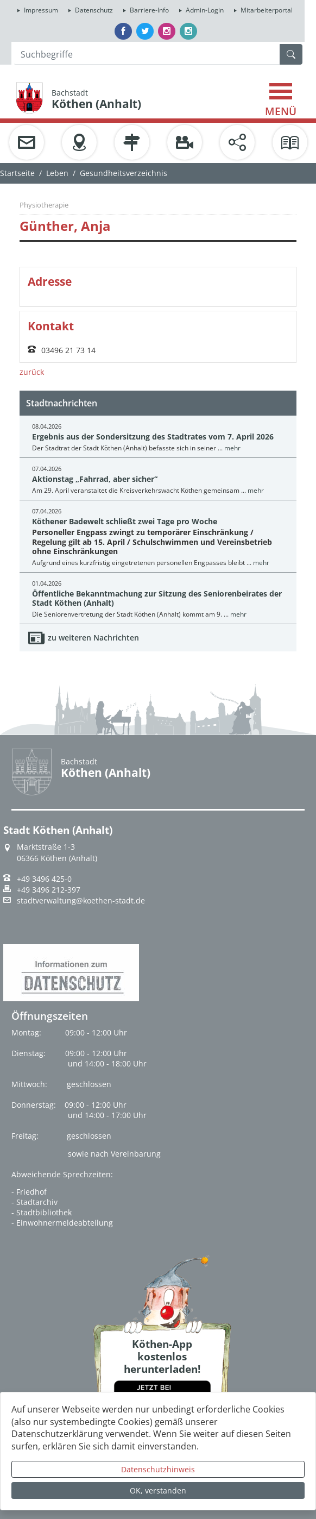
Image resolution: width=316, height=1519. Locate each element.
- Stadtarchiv (34, 1202)
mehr (232, 448)
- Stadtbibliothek (41, 1212)
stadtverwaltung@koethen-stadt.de (81, 901)
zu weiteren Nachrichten (93, 637)
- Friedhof (29, 1192)
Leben (57, 173)
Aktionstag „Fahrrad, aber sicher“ (94, 479)
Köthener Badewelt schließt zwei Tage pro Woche (124, 521)
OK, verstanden (158, 1490)
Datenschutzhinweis (158, 1469)
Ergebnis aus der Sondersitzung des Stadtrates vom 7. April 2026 (153, 436)
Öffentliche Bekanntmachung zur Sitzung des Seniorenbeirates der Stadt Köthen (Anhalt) (157, 598)
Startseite (17, 173)
